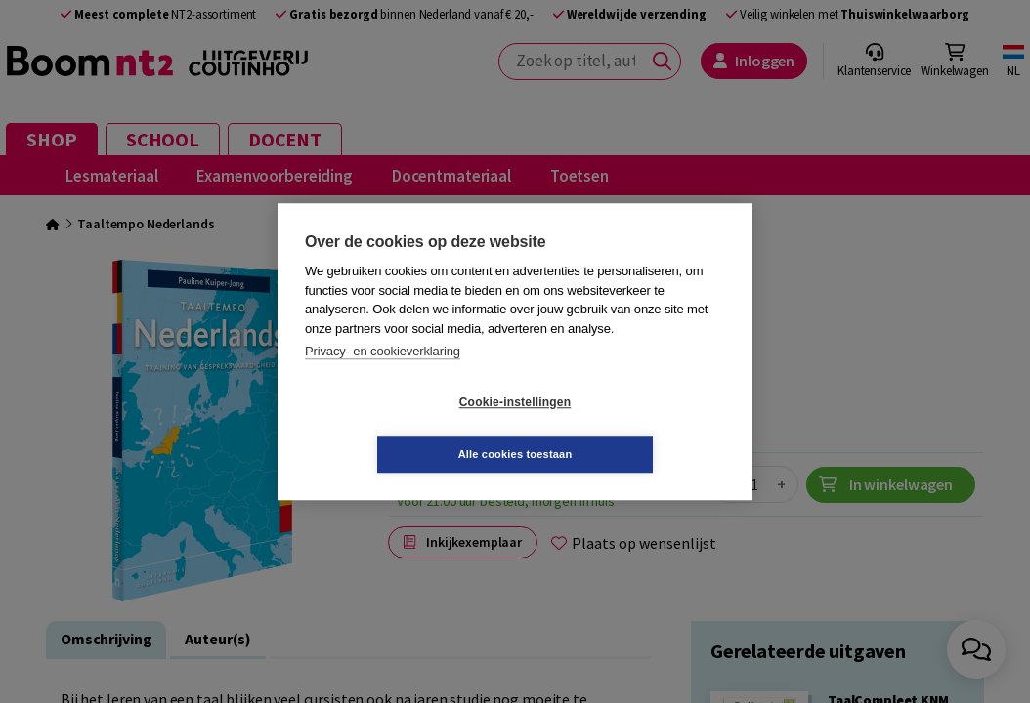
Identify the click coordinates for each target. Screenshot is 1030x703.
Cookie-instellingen (398, 428)
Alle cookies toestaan (632, 428)
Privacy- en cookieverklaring (382, 377)
